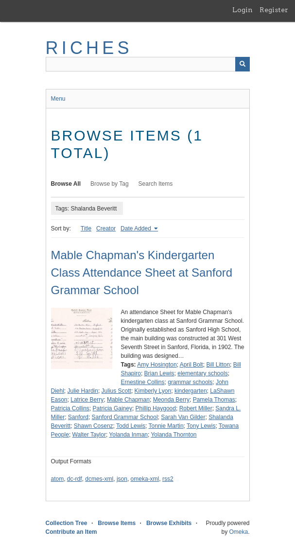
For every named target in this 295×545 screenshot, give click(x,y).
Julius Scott (116, 390)
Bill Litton (218, 364)
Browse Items (117, 523)
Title (86, 228)
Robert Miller (195, 408)
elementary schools (202, 373)
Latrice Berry (87, 399)
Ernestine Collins (143, 382)
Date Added (137, 228)
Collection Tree (66, 523)
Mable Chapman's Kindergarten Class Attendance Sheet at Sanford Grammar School (142, 272)
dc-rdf (74, 478)
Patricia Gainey (112, 408)
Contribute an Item (71, 531)
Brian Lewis (159, 373)
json (122, 478)
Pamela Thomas (214, 399)
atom (57, 478)
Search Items (156, 183)
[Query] (148, 64)
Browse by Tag (109, 183)
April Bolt (191, 364)
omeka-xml (145, 478)
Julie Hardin (83, 390)
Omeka (238, 531)
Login (242, 10)
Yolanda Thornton (173, 434)
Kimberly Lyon (153, 390)
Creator (106, 228)
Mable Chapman (128, 399)
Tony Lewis (201, 425)
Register (274, 10)
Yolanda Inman (128, 434)
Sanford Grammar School (125, 417)
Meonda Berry (171, 399)
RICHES (89, 48)
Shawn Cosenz (93, 425)
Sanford (78, 417)
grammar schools (190, 382)
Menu (58, 98)
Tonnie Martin (166, 425)
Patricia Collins (70, 408)
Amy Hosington (156, 364)
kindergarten (190, 390)
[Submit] (242, 64)
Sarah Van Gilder (183, 417)
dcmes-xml (99, 478)
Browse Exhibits (168, 523)
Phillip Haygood (156, 408)
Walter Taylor (89, 434)
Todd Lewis (130, 425)
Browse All (66, 183)
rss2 (168, 478)
